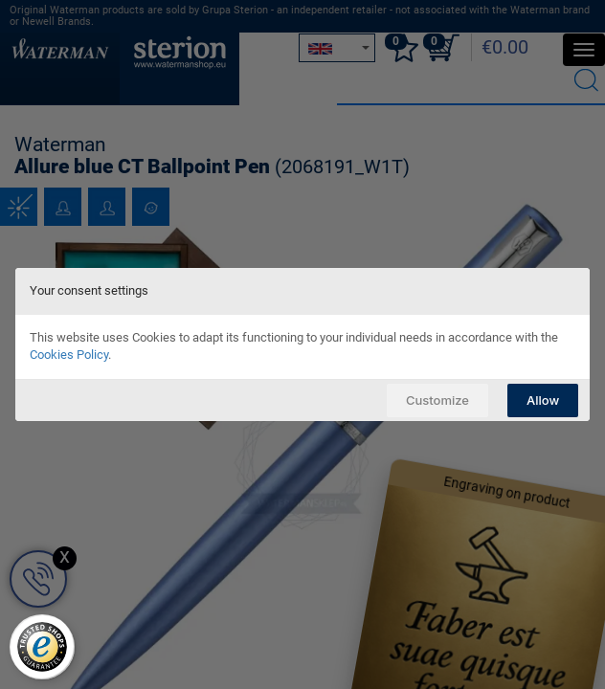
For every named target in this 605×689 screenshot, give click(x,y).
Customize (437, 400)
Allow (543, 400)
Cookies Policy (69, 354)
